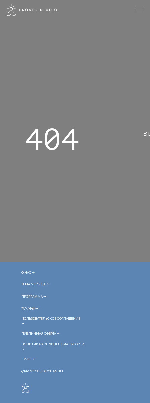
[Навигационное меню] (139, 10)
